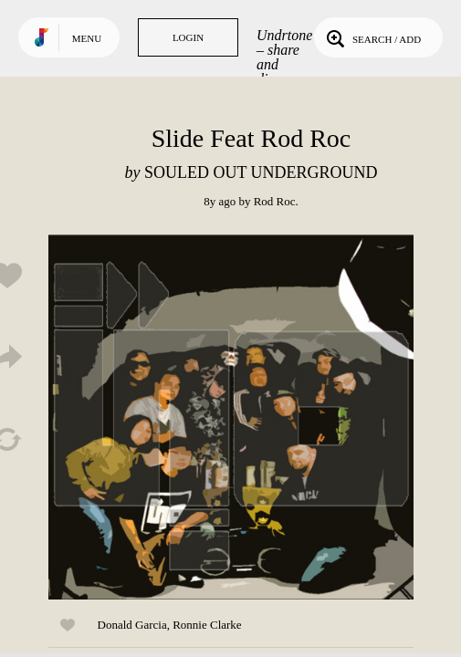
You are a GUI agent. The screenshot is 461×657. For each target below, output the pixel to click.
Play (230, 417)
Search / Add (372, 37)
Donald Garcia (132, 624)
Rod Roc (275, 201)
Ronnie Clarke (207, 624)
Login (188, 37)
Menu (86, 38)
